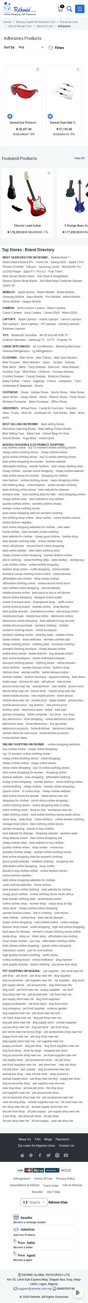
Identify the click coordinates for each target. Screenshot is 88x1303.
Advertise (44, 1232)
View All (79, 158)
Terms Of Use (43, 1178)
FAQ (38, 1139)
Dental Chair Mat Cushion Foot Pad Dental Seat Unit (64, 122)
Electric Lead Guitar (27, 225)
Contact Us (66, 1145)
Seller (44, 1244)
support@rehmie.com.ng (34, 1288)
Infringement (21, 1178)
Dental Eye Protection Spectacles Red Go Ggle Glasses (24, 122)
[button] (79, 9)
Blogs (48, 1139)
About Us (25, 1139)
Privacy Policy (65, 1178)
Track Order (51, 1185)
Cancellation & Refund (24, 1185)
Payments (62, 1139)
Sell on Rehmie (72, 1185)
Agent (44, 1257)
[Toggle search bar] (69, 9)
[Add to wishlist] (49, 173)
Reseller (37, 1192)
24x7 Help (53, 1192)
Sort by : (10, 47)
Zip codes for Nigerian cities (36, 1145)
